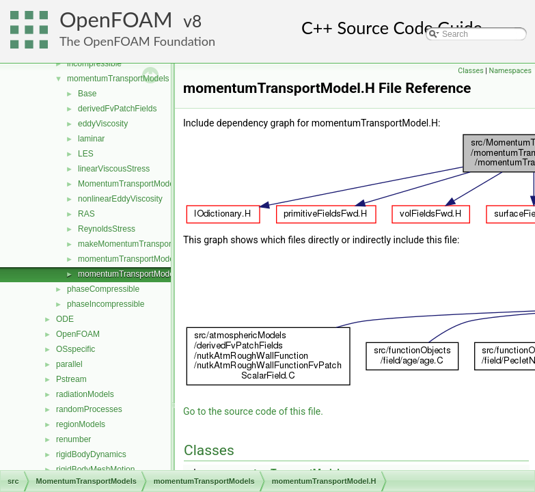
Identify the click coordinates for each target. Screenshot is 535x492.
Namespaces (510, 70)
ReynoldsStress (106, 229)
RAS (86, 214)
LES (86, 154)
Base (87, 93)
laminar (91, 139)
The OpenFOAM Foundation (137, 41)
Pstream (71, 379)
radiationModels (85, 394)
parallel (69, 364)
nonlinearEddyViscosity (120, 199)
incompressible (94, 63)
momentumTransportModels (118, 78)
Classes (470, 70)
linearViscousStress (114, 169)
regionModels (80, 424)
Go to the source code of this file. (253, 411)
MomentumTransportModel (127, 184)
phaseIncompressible (105, 304)
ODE (65, 319)
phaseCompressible (103, 289)
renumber (73, 439)
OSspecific (75, 349)
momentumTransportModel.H (131, 274)
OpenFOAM (116, 19)
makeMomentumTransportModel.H (141, 244)
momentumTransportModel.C (131, 259)
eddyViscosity (103, 123)
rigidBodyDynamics (91, 454)
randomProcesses (89, 409)
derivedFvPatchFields (117, 108)
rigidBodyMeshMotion (95, 469)
